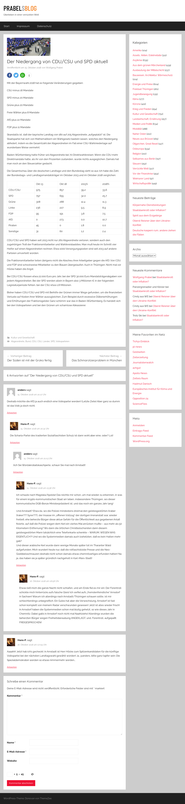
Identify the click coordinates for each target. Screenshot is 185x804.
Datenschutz (44, 26)
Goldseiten (139, 351)
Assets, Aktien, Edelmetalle (147, 55)
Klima (136, 99)
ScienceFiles (140, 403)
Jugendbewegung (142, 94)
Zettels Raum (140, 378)
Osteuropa (138, 148)
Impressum (23, 26)
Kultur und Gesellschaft (23, 337)
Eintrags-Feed (141, 430)
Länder (46, 341)
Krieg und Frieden (142, 109)
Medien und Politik (142, 124)
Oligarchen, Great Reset (145, 143)
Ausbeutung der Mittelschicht (148, 70)
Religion (137, 153)
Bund (28, 341)
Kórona (136, 104)
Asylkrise (137, 60)
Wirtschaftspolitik (142, 183)
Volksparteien (62, 341)
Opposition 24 (140, 398)
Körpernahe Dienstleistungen (149, 204)
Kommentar (14, 695)
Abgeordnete (17, 341)
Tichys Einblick (141, 341)
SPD (53, 341)
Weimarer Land (141, 178)
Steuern (137, 163)
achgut (137, 367)
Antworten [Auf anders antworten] (12, 413)
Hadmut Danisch (142, 383)
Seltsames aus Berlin (144, 158)
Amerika (137, 50)
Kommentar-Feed (143, 435)
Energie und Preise (143, 84)
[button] (9, 75)
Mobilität (137, 128)
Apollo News (140, 373)
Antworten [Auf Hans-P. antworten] (15, 442)
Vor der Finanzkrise (143, 173)
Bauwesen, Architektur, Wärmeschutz (153, 75)
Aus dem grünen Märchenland (149, 65)
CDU (34, 341)
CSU (39, 341)
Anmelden (139, 425)
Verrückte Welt (140, 168)
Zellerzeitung (140, 357)
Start (6, 26)
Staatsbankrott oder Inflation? (149, 210)
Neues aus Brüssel (143, 138)
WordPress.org (141, 441)
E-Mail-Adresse (16, 751)
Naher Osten (139, 134)
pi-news (137, 346)
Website (12, 760)
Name (11, 742)
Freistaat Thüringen (143, 89)
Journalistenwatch (143, 362)
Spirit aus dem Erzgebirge (147, 215)
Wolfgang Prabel (54, 67)
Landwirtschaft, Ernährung (147, 119)
